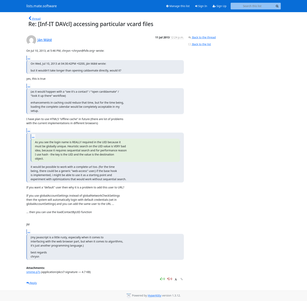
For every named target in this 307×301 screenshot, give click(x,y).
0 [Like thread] (162, 279)
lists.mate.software (41, 6)
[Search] (277, 6)
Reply (31, 283)
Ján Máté (45, 39)
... (29, 58)
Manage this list (178, 6)
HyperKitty (154, 295)
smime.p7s (33, 272)
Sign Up (220, 6)
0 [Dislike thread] (170, 279)
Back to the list (199, 44)
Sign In (201, 6)
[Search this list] (252, 6)
